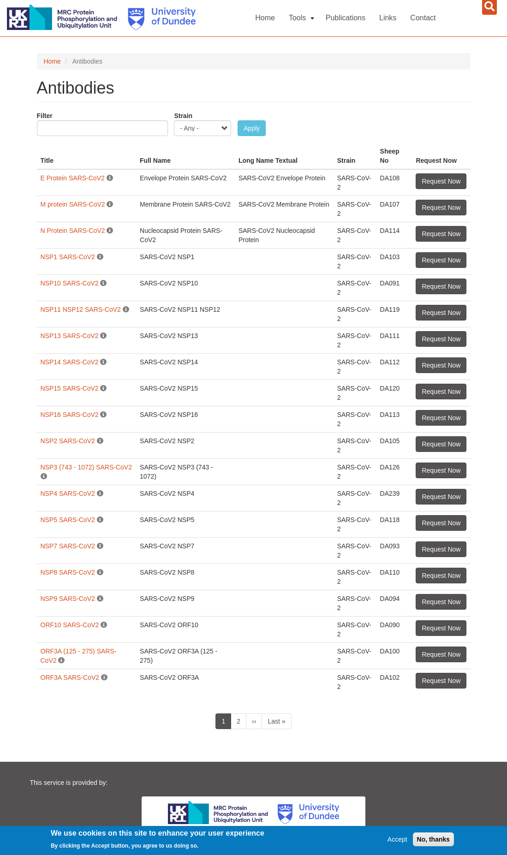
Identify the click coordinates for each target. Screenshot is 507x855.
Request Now (441, 181)
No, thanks (433, 839)
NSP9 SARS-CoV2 (68, 598)
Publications (345, 18)
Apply (252, 128)
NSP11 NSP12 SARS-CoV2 (82, 309)
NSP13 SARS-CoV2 (70, 335)
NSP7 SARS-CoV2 (68, 546)
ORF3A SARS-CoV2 (70, 677)
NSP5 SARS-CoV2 (68, 519)
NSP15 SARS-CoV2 (70, 388)
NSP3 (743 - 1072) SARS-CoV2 (86, 467)
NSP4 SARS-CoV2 (68, 493)
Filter (45, 115)
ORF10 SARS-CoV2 (70, 625)
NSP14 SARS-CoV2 (70, 362)
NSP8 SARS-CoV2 (68, 572)
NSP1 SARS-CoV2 (68, 257)
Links (387, 18)
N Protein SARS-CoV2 (73, 230)
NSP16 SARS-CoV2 (70, 414)
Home (265, 18)
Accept (397, 839)
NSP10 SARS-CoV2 (71, 283)
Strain (183, 115)
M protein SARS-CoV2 (73, 204)
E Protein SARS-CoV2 (74, 178)
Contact (422, 18)
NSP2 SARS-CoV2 (68, 441)
